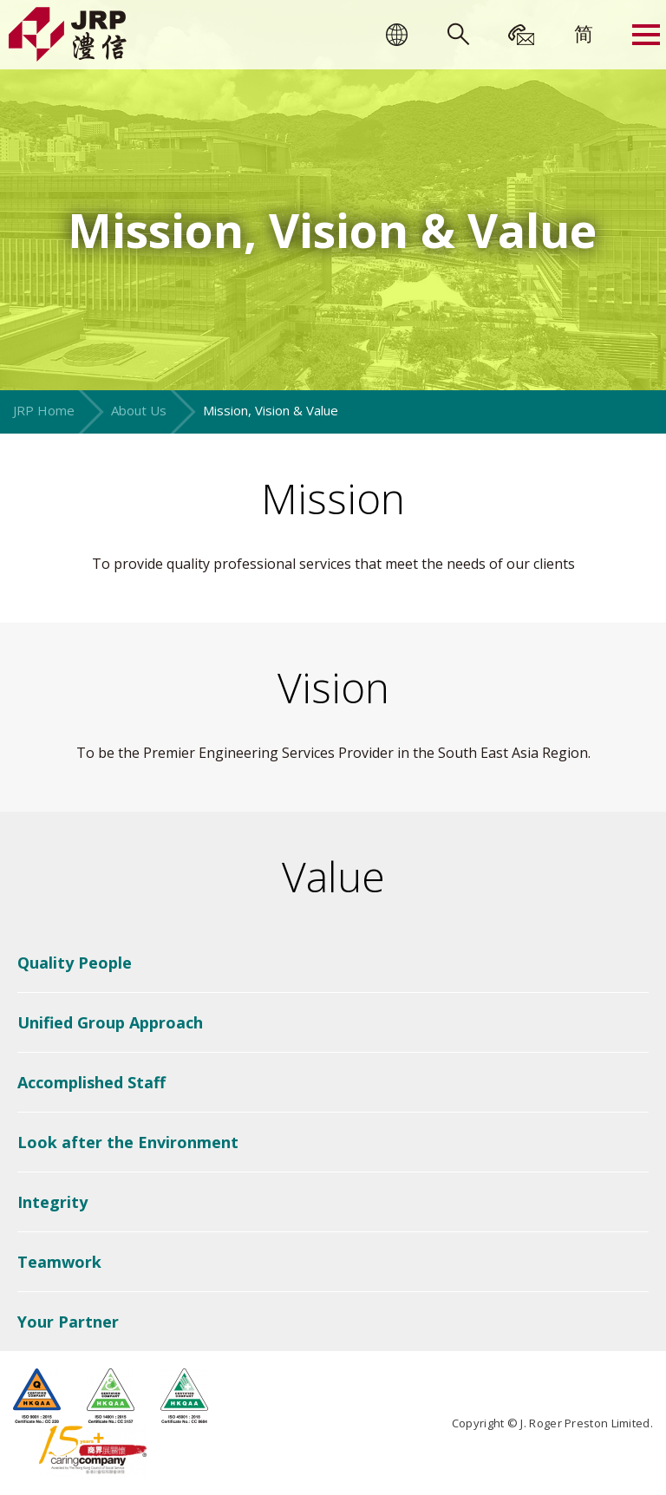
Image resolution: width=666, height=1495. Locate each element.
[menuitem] (583, 33)
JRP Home (44, 410)
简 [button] (583, 33)
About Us (138, 410)
